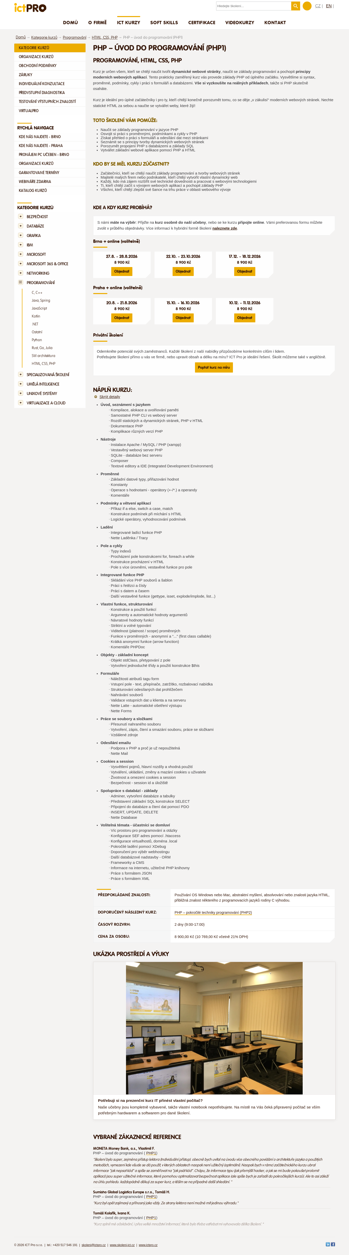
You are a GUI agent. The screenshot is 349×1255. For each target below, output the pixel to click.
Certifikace (202, 22)
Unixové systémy (42, 394)
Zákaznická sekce (307, 6)
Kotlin (36, 316)
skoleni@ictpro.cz (94, 1245)
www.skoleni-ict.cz (122, 1245)
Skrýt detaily (110, 397)
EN (329, 6)
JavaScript (39, 308)
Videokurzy (240, 22)
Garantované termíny (39, 173)
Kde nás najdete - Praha (41, 146)
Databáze (35, 226)
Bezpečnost (37, 217)
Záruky (25, 75)
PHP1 (151, 1153)
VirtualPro (29, 111)
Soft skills (164, 22)
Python (37, 340)
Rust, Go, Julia (42, 348)
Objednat (121, 271)
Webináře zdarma (35, 182)
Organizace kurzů (36, 57)
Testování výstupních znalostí (47, 102)
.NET (35, 324)
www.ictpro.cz (148, 1245)
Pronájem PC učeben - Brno (44, 155)
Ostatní (37, 332)
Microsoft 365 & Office (47, 264)
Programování (74, 37)
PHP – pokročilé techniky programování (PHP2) (213, 912)
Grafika (33, 236)
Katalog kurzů (33, 191)
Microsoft (36, 255)
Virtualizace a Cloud (46, 403)
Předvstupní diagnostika (42, 93)
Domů (70, 22)
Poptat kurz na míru (214, 367)
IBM (30, 245)
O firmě (97, 22)
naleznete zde (224, 228)
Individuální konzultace (42, 84)
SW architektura (43, 356)
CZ (317, 6)
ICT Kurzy (128, 22)
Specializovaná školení (48, 375)
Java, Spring (41, 300)
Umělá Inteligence (43, 384)
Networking (38, 273)
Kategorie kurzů (44, 37)
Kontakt (275, 22)
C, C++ (37, 293)
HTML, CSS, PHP (105, 37)
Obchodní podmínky (38, 66)
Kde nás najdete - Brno (40, 137)
